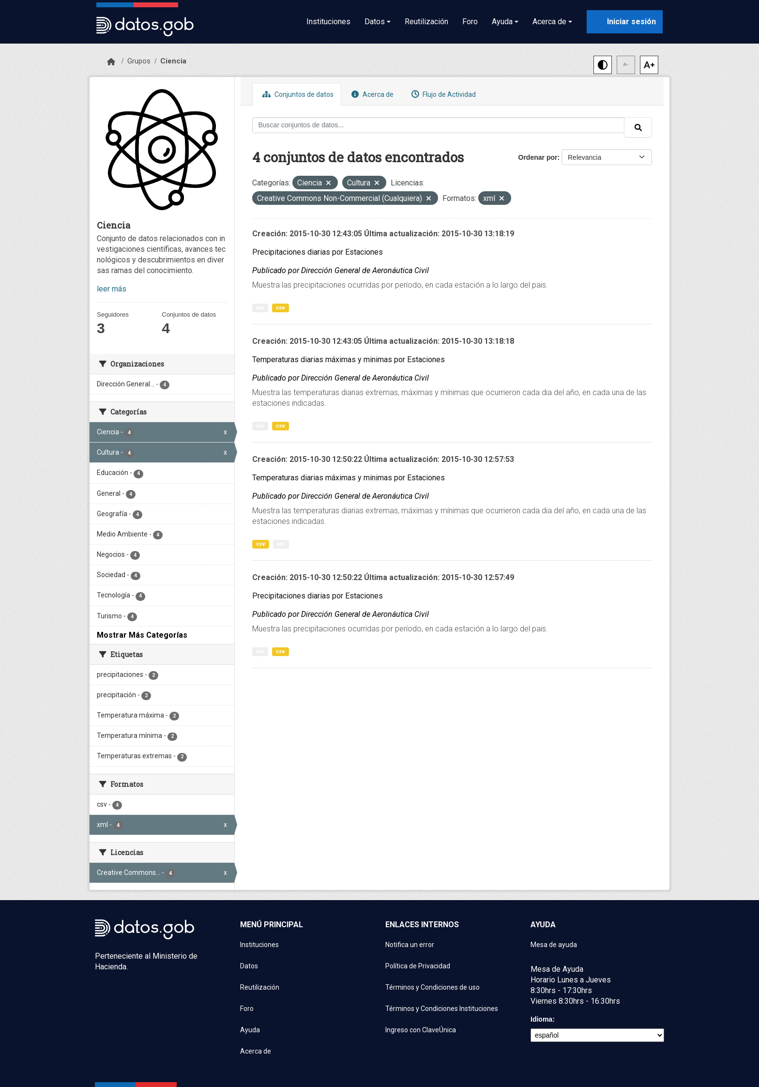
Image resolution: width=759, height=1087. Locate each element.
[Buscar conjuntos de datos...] (438, 125)
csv (280, 308)
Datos (249, 966)
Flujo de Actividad (442, 94)
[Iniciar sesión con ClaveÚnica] (625, 21)
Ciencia (173, 61)
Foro (470, 21)
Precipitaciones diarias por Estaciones (317, 252)
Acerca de (371, 94)
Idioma (541, 1019)
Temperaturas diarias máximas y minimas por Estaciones (348, 359)
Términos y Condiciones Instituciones (441, 1008)
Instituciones (328, 21)
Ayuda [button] (502, 21)
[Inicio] (111, 62)
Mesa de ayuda (554, 945)
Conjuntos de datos (297, 94)
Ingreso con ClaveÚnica (420, 1030)
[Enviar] (638, 127)
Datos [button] (374, 21)
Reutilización (426, 21)
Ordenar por (538, 157)
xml (260, 308)
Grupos (139, 61)
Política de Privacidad (417, 966)
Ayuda (250, 1030)
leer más (111, 288)
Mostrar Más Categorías (142, 635)
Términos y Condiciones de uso (432, 987)
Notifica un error (409, 945)
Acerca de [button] (549, 21)
